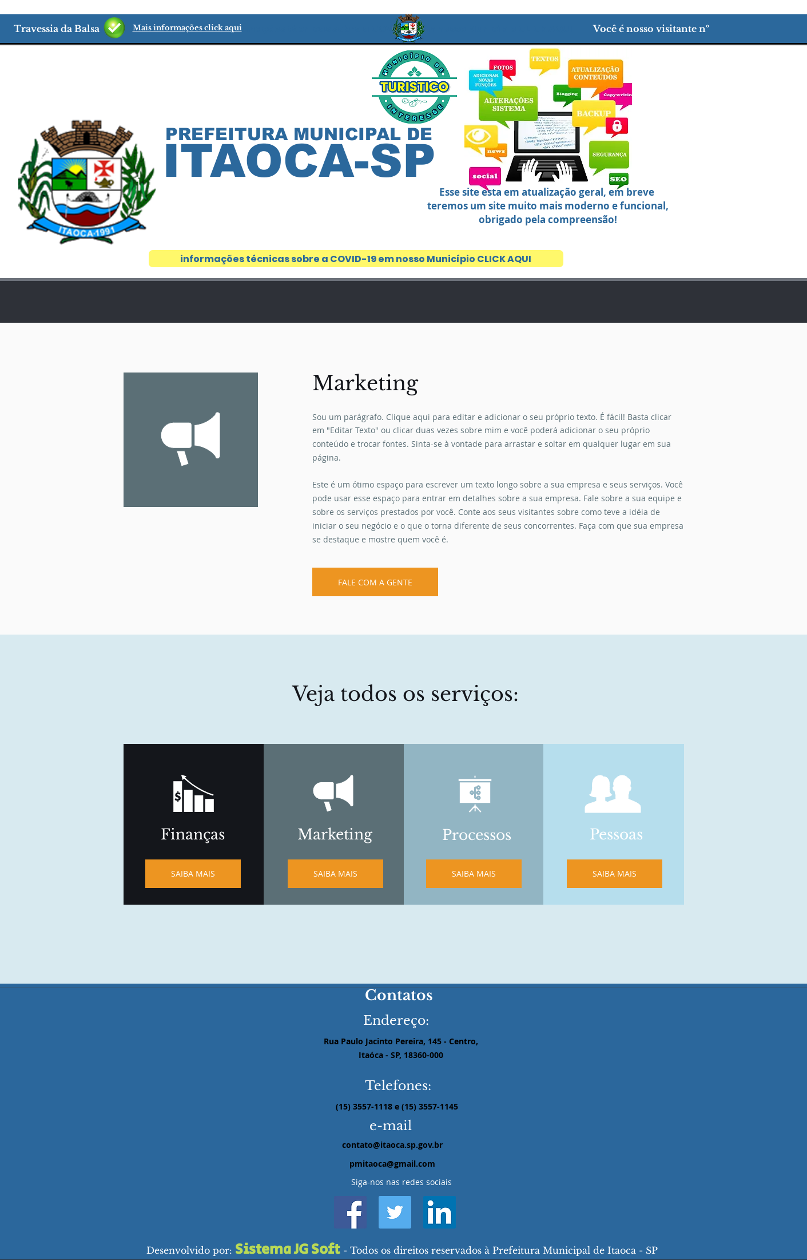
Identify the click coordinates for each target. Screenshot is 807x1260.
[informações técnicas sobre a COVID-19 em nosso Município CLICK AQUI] (356, 258)
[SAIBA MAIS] (335, 873)
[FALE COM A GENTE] (375, 582)
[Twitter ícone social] (395, 1212)
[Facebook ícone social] (350, 1212)
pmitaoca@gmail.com (392, 1163)
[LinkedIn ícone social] (439, 1212)
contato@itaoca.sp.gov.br (392, 1144)
